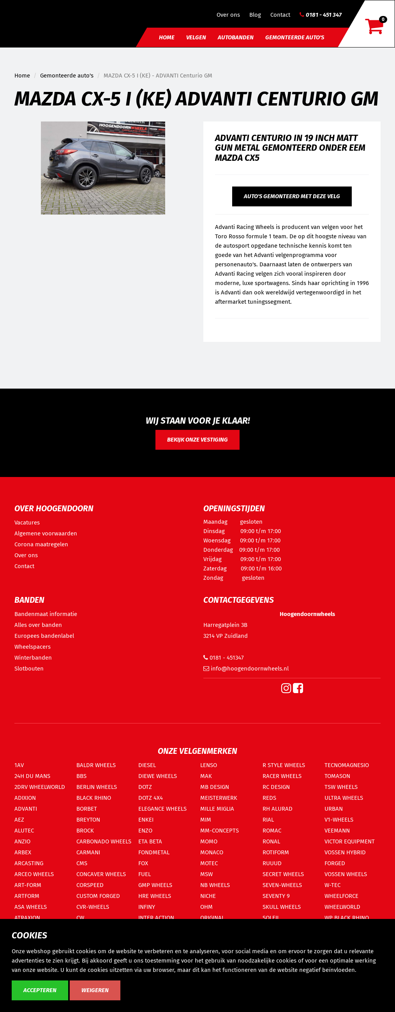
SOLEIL (271, 917)
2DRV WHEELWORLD (39, 786)
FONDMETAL (153, 852)
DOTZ (145, 786)
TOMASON (337, 776)
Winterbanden (33, 657)
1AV (19, 765)
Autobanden (236, 37)
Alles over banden (38, 624)
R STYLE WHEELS (284, 765)
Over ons (228, 14)
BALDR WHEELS (96, 765)
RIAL (268, 819)
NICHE (208, 895)
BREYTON (88, 819)
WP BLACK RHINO (346, 917)
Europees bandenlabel (44, 635)
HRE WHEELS (154, 895)
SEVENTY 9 (276, 895)
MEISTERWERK (218, 797)
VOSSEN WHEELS (345, 874)
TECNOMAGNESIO (346, 765)
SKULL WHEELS (282, 906)
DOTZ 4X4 (150, 797)
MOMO (208, 841)
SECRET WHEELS (283, 874)
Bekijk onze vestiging (197, 439)
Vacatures (27, 522)
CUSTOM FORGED (98, 895)
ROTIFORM (276, 852)
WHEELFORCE (341, 895)
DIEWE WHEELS (157, 776)
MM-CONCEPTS (219, 830)
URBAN (333, 808)
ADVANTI (25, 808)
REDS (269, 797)
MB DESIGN (214, 786)
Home (167, 37)
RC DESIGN (276, 786)
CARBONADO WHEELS (103, 841)
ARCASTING (28, 863)
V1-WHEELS (338, 819)
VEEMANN (337, 830)
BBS (81, 776)
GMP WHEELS (155, 885)
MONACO (211, 852)
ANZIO (22, 841)
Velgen (196, 37)
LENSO (208, 765)
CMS (81, 863)
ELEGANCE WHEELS (162, 808)
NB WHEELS (215, 885)
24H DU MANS (32, 776)
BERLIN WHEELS (96, 786)
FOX (143, 863)
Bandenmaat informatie (45, 614)
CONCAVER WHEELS (101, 874)
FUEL (144, 874)
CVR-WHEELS (92, 906)
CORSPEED (90, 885)
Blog (255, 14)
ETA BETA (150, 841)
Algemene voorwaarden (45, 533)
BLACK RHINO (93, 797)
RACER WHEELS (282, 776)
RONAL (271, 841)
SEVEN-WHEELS (282, 885)
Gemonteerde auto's (294, 37)
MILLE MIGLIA (217, 808)
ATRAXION (27, 917)
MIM (205, 819)
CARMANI (88, 852)
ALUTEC (24, 830)
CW (80, 917)
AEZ (19, 819)
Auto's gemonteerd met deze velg (292, 196)
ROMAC (272, 830)
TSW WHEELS (341, 786)
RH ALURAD (278, 808)
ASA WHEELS (30, 906)
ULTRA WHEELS (343, 797)
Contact (280, 14)
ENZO (145, 830)
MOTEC (209, 863)
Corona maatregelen (41, 544)
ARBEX (22, 852)
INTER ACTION (156, 917)
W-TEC (332, 885)
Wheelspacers (32, 646)
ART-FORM (27, 885)
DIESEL (147, 765)
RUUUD (272, 863)
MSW (206, 874)
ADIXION (25, 797)
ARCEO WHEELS (34, 874)
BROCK (85, 830)
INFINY (146, 906)
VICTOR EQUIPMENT (349, 841)
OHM (206, 906)
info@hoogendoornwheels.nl (246, 668)
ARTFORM (26, 895)
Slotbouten (29, 668)
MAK (206, 776)
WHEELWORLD (342, 906)
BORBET (86, 808)
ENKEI (145, 819)
